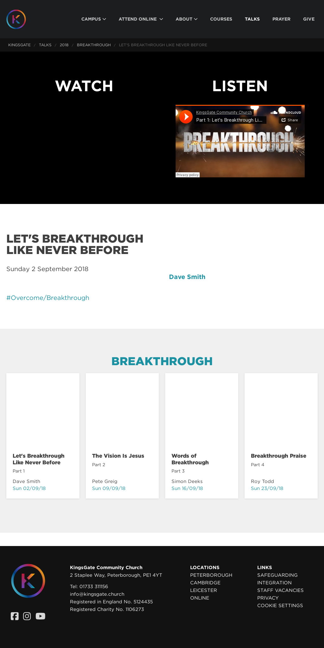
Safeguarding (277, 575)
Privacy (268, 598)
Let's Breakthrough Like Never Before (39, 459)
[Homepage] (21, 19)
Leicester (203, 590)
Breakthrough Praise (278, 456)
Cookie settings (280, 605)
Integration (274, 583)
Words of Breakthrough (190, 459)
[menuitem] (93, 19)
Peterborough (211, 575)
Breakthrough (94, 44)
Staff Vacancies (280, 590)
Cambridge (205, 583)
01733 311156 (93, 586)
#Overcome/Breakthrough (47, 298)
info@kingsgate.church (97, 594)
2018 (64, 44)
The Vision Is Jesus (118, 456)
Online (199, 598)
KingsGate (19, 44)
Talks (45, 44)
